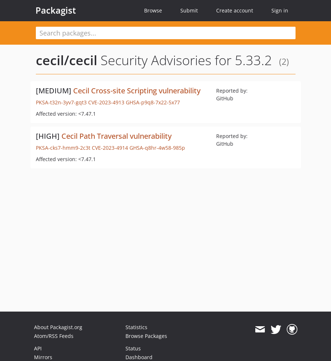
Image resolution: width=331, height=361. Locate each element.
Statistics (136, 327)
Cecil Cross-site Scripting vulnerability (136, 91)
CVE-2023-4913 (106, 102)
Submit (189, 10)
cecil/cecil (66, 60)
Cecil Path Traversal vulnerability (116, 136)
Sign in (279, 10)
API (38, 348)
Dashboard (139, 357)
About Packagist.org (58, 327)
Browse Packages (146, 335)
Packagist (55, 10)
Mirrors (43, 357)
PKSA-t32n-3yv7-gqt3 (61, 102)
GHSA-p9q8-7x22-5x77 (153, 102)
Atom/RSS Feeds (54, 335)
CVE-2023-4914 (110, 147)
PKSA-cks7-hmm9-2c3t (63, 147)
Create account (234, 10)
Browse (153, 10)
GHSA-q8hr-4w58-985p (157, 147)
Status (133, 348)
